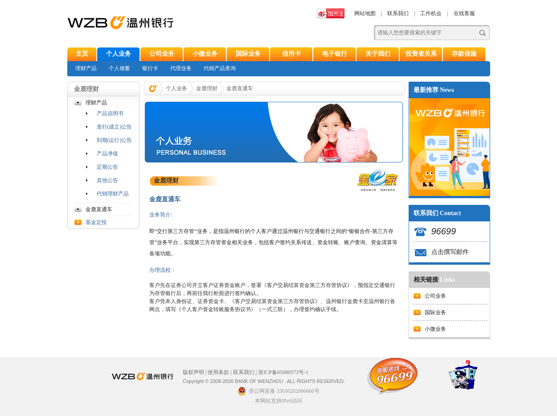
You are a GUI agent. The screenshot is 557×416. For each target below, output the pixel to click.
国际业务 (248, 53)
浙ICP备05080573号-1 (283, 372)
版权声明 (193, 372)
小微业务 (204, 53)
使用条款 (218, 372)
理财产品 (86, 68)
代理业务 (181, 68)
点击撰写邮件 (450, 252)
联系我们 (398, 13)
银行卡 (150, 68)
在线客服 (464, 13)
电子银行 (334, 53)
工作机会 (431, 13)
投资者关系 (421, 53)
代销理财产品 (113, 194)
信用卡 (291, 53)
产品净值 (107, 153)
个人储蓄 (119, 68)
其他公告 (107, 180)
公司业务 (161, 53)
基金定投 (96, 222)
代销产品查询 (220, 68)
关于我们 (377, 53)
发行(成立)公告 (114, 127)
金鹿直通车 (99, 209)
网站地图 (365, 13)
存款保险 (464, 53)
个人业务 (118, 53)
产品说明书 (110, 113)
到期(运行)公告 (114, 140)
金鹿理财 (206, 88)
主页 (82, 53)
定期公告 (107, 167)
